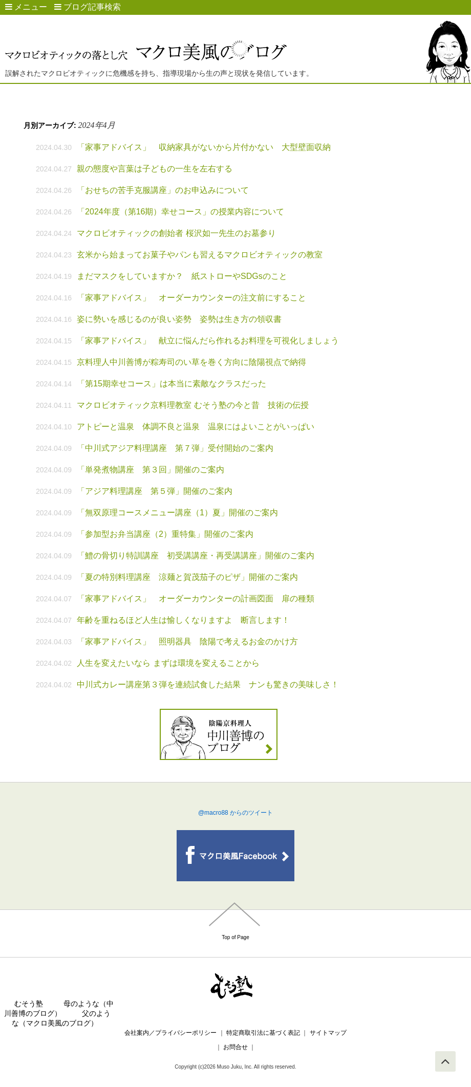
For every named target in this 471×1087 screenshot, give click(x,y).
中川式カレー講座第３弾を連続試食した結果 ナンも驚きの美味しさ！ (208, 684)
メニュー (26, 7)
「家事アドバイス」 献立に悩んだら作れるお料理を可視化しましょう (208, 340)
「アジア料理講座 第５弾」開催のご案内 (154, 491)
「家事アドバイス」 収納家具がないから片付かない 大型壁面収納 (204, 147)
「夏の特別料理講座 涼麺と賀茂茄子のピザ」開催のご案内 (187, 577)
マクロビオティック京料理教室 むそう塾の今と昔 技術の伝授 (192, 405)
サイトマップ (328, 1032)
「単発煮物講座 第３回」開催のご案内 (150, 469)
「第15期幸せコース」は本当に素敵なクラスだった (171, 383)
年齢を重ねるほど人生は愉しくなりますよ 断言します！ (183, 620)
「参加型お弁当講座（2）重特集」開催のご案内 (165, 534)
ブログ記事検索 (87, 7)
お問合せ (236, 1047)
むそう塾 (28, 1003)
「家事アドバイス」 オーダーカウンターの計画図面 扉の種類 (195, 598)
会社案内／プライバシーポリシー (170, 1032)
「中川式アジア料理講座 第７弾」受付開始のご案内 (175, 448)
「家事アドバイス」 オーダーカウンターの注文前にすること (191, 297)
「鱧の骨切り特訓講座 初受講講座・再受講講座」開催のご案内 (195, 555)
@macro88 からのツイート (235, 812)
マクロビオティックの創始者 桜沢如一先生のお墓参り (176, 233)
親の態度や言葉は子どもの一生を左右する (154, 168)
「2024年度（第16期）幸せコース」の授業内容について (180, 211)
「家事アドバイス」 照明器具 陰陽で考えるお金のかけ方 (187, 641)
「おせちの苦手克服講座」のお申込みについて (163, 190)
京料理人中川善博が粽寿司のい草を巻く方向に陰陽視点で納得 (191, 362)
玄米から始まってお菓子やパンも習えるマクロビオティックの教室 (200, 254)
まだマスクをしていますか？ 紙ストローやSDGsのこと (182, 276)
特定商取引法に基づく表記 (263, 1032)
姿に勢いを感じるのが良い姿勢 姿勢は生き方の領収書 (179, 319)
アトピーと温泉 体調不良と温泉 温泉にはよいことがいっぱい (195, 426)
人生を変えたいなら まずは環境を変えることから (168, 663)
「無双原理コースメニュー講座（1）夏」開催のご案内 (177, 512)
